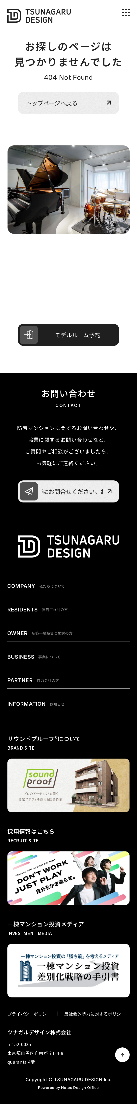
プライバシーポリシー (29, 1013)
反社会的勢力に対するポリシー (94, 1013)
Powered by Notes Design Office (68, 1087)
